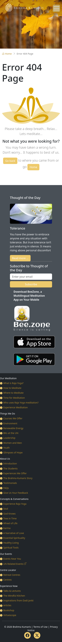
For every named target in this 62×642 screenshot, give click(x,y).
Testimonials (10, 483)
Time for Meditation (14, 397)
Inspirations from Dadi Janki (18, 600)
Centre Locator (8, 570)
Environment (10, 423)
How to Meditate (12, 387)
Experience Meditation (15, 407)
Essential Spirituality (14, 537)
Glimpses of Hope (12, 452)
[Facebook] (27, 635)
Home (7, 53)
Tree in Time (10, 518)
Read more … (20, 258)
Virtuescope (9, 615)
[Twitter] (37, 635)
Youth (6, 447)
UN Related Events (13, 563)
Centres (7, 579)
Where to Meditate (13, 392)
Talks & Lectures (12, 590)
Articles (7, 605)
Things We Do (7, 413)
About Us (5, 458)
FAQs (6, 488)
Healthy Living (11, 542)
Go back (10, 161)
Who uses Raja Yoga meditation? (21, 402)
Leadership (9, 437)
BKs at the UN (10, 433)
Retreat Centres (11, 574)
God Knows (9, 513)
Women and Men (12, 442)
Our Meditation (8, 378)
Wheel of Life (10, 523)
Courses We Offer (12, 418)
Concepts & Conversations (14, 499)
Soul (5, 508)
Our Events (6, 553)
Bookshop (8, 610)
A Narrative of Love (13, 533)
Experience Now (9, 586)
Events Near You (12, 558)
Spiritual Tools (11, 547)
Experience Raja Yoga (14, 503)
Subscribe (31, 284)
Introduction (10, 463)
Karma (6, 528)
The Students (10, 468)
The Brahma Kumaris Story (17, 478)
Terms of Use (40, 626)
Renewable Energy (13, 428)
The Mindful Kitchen (14, 595)
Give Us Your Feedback (15, 492)
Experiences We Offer (15, 473)
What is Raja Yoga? (13, 383)
